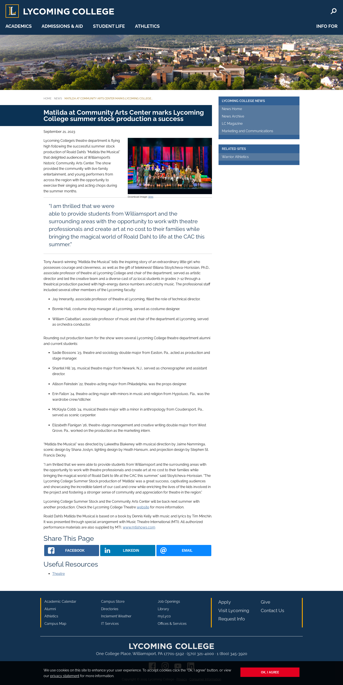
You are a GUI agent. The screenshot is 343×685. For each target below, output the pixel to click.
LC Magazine (232, 123)
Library (163, 609)
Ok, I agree (270, 672)
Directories (109, 609)
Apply (224, 602)
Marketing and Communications (247, 131)
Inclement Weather (116, 616)
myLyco (164, 616)
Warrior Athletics (235, 157)
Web (150, 196)
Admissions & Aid (62, 26)
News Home (232, 109)
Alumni (50, 609)
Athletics (147, 26)
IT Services (110, 624)
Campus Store (112, 601)
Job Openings (169, 601)
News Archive (233, 116)
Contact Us (272, 610)
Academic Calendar (60, 601)
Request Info (231, 619)
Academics (18, 26)
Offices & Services (172, 624)
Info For (327, 26)
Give (265, 602)
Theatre (58, 574)
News (58, 98)
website (143, 507)
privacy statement (64, 676)
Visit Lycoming (233, 610)
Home (47, 98)
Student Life (109, 26)
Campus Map (55, 624)
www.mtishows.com (139, 527)
